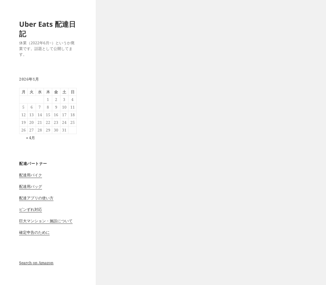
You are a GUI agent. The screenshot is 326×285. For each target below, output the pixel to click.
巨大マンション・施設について (46, 221)
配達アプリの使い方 (36, 198)
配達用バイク (30, 175)
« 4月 (30, 137)
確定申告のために (34, 232)
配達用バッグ (30, 186)
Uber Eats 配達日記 (47, 28)
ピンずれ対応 (30, 209)
